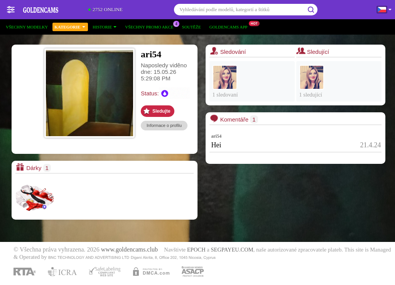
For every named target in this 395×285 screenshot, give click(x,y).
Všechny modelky (27, 27)
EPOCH (196, 250)
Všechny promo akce (151, 26)
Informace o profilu (164, 125)
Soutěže (191, 27)
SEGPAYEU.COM (232, 250)
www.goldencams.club (129, 249)
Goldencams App (230, 26)
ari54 (216, 136)
